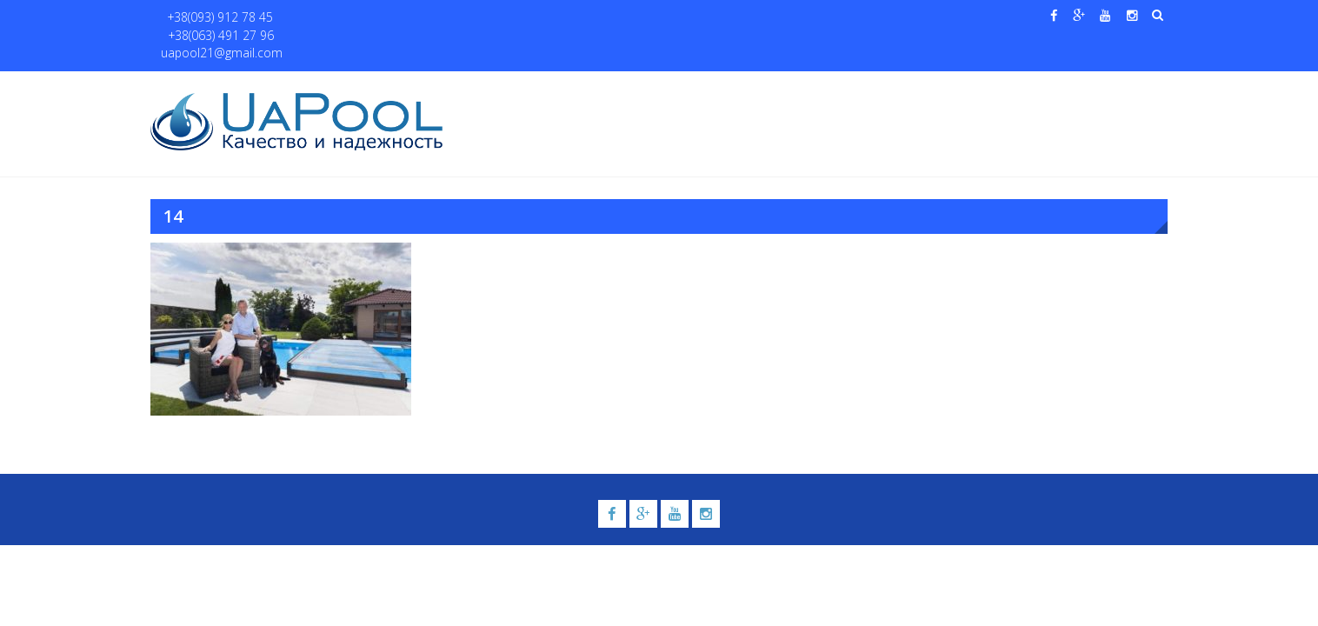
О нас (550, 88)
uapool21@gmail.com (450, 18)
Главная (492, 88)
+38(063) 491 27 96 (327, 18)
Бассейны (612, 88)
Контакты (1084, 88)
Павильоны (986, 88)
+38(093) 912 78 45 (212, 18)
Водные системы (868, 88)
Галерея (776, 88)
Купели (696, 88)
